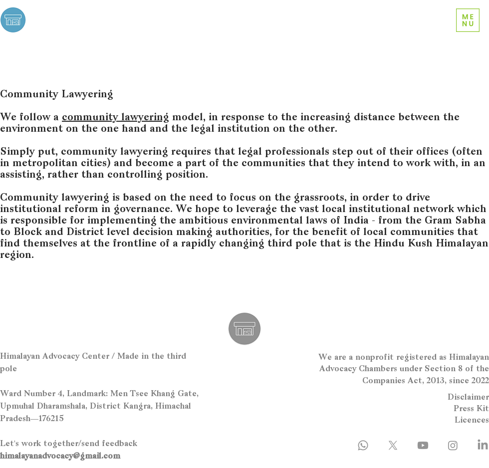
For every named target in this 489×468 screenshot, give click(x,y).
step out (352, 152)
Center (46, 25)
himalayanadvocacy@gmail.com (60, 457)
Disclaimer (468, 398)
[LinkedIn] (483, 445)
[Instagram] (453, 445)
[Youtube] (423, 445)
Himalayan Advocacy (78, 15)
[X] (393, 445)
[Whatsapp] (363, 445)
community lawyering (115, 118)
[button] (468, 20)
